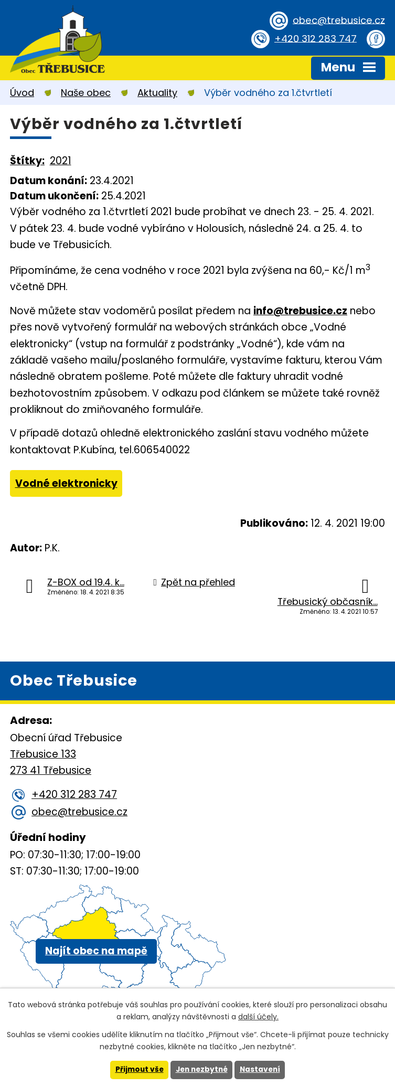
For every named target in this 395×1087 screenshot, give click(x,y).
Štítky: (27, 161)
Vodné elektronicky (66, 483)
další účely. (258, 1016)
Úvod (22, 92)
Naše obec (86, 92)
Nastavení (262, 1069)
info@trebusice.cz (300, 311)
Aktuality (157, 92)
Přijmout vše (137, 1069)
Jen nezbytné (201, 1069)
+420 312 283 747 (314, 38)
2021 (60, 161)
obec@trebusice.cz (337, 20)
